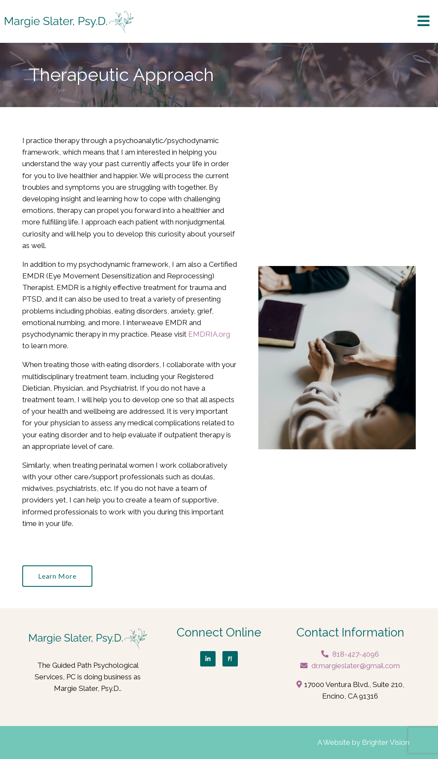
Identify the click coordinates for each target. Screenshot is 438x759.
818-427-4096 (355, 654)
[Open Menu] (423, 21)
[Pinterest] (230, 658)
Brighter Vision (385, 742)
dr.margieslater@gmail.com (355, 665)
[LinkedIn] (208, 658)
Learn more (57, 576)
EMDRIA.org (209, 334)
